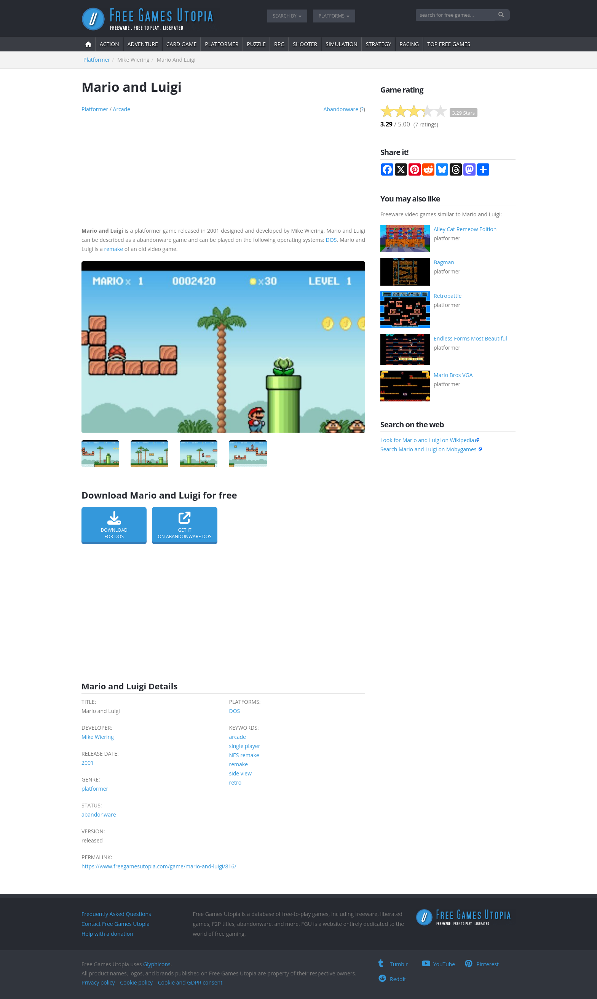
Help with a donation (107, 933)
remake (113, 249)
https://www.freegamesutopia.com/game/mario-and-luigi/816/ (158, 866)
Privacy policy (98, 982)
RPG (279, 44)
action (109, 44)
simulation (342, 44)
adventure (143, 44)
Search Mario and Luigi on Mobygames (428, 449)
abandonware (340, 109)
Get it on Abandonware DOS (184, 525)
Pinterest (482, 964)
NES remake (244, 755)
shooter (305, 44)
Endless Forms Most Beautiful (470, 338)
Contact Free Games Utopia (115, 923)
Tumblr (393, 964)
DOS (331, 239)
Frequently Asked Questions (116, 913)
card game (181, 44)
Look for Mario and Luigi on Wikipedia (427, 440)
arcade (122, 109)
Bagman (444, 262)
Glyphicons (157, 964)
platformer (221, 44)
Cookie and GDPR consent (190, 982)
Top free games (448, 44)
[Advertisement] (223, 167)
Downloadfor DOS (114, 525)
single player (244, 746)
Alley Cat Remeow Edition (465, 229)
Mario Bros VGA (453, 375)
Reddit (392, 979)
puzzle (256, 44)
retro (235, 782)
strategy (378, 44)
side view (240, 773)
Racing (409, 44)
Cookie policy (136, 982)
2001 (87, 762)
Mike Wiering (97, 736)
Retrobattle (447, 295)
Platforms (334, 16)
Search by (287, 16)
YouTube (438, 964)
